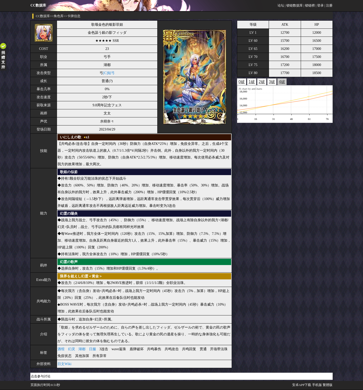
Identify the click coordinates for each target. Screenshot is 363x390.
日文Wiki (64, 364)
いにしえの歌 (70, 137)
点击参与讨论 (40, 376)
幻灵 (71, 349)
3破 (272, 82)
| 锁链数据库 (294, 5)
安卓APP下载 (301, 385)
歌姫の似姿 (69, 172)
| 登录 (320, 5)
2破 (262, 82)
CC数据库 (43, 16)
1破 (252, 82)
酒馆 (61, 349)
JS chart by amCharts (250, 88)
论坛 (281, 5)
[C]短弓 (109, 73)
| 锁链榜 (309, 5)
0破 (241, 82)
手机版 (317, 385)
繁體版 (327, 385)
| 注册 (328, 5)
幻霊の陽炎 (69, 213)
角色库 (59, 16)
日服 (92, 349)
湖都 (81, 349)
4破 (282, 82)
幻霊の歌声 (69, 262)
